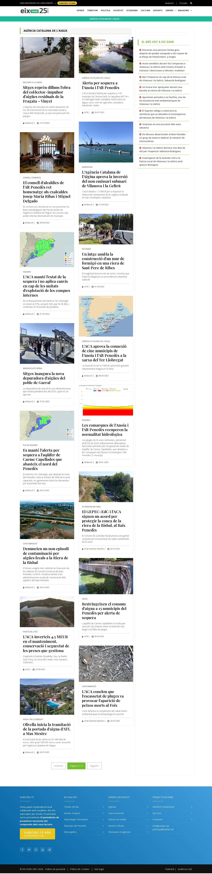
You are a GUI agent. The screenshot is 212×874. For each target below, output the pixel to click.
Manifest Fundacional (163, 806)
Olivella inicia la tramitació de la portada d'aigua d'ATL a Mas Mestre (47, 729)
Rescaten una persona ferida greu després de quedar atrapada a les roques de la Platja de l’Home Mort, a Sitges (163, 53)
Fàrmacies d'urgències (119, 832)
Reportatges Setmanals (76, 819)
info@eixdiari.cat (161, 825)
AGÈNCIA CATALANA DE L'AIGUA (105, 19)
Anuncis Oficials (116, 825)
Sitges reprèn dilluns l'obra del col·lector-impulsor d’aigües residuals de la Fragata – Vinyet (46, 94)
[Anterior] (58, 765)
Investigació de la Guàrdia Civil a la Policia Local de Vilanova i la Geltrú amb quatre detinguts (161, 161)
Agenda (112, 806)
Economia (132, 10)
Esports (157, 10)
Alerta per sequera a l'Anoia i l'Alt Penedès (100, 85)
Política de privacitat (55, 869)
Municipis (169, 3)
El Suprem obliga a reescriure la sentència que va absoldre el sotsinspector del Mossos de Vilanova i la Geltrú (162, 114)
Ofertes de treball (117, 819)
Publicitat (169, 869)
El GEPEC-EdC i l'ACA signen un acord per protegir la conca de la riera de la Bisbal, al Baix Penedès (103, 520)
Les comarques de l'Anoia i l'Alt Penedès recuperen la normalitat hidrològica (105, 429)
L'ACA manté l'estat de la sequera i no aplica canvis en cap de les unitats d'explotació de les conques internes (46, 285)
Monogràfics (70, 832)
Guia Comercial (116, 813)
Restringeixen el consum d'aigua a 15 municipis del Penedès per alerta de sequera (104, 610)
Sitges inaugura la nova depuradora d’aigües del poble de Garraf (44, 378)
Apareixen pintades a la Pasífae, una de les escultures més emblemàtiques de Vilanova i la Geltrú (162, 101)
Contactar (157, 819)
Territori (92, 10)
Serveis (169, 10)
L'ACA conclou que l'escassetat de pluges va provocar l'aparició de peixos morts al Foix (103, 698)
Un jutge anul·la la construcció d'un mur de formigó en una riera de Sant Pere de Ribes (103, 260)
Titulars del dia (71, 806)
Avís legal (99, 869)
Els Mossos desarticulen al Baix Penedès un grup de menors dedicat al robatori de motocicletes (162, 138)
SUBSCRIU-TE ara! (67, 3)
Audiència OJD (185, 869)
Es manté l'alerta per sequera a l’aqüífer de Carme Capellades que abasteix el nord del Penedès (42, 459)
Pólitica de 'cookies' (80, 869)
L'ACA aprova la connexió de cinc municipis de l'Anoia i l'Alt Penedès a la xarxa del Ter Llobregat (104, 352)
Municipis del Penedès (75, 825)
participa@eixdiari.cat (163, 829)
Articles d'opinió (72, 813)
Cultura (145, 10)
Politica (105, 10)
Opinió (80, 10)
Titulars (183, 3)
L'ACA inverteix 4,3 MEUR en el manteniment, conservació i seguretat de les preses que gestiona (46, 643)
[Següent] (94, 765)
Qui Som (157, 813)
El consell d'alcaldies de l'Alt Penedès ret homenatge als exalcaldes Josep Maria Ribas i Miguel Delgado (46, 191)
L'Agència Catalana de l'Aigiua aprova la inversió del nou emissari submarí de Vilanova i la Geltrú (105, 178)
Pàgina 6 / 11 (76, 765)
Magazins (183, 10)
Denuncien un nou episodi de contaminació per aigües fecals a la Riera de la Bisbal (46, 555)
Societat (118, 10)
